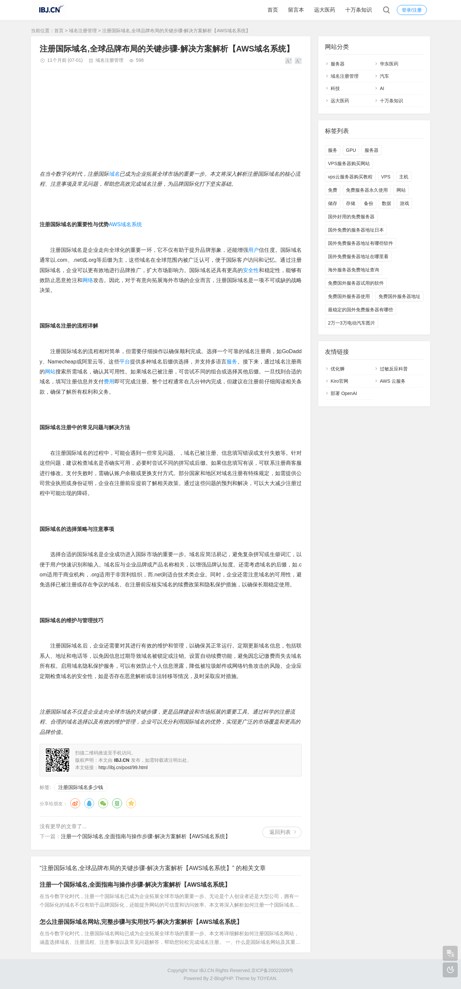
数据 (386, 203)
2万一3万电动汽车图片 (351, 323)
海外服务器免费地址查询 (353, 269)
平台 (124, 361)
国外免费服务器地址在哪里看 (358, 256)
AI (382, 88)
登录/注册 (412, 10)
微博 (75, 803)
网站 (50, 371)
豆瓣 (117, 803)
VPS (385, 176)
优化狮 (338, 368)
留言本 (296, 10)
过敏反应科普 (394, 368)
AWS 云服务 (392, 381)
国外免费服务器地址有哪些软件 (360, 243)
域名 (114, 174)
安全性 (251, 270)
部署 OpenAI (344, 393)
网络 (87, 280)
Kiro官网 (339, 381)
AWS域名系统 (125, 224)
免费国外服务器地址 (399, 296)
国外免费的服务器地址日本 (356, 230)
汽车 (384, 76)
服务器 (338, 63)
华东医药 (389, 63)
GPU (351, 150)
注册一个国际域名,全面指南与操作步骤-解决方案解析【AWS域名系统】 (146, 836)
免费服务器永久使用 (367, 190)
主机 (403, 176)
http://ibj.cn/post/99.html (123, 767)
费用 (109, 381)
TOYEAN (266, 978)
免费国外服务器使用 (349, 296)
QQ (89, 803)
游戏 (404, 203)
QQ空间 (131, 803)
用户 (253, 250)
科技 (335, 88)
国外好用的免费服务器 (351, 216)
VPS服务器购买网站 (349, 163)
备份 (368, 203)
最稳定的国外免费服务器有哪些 (360, 309)
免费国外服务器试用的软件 (356, 283)
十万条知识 (358, 10)
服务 (232, 361)
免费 (332, 190)
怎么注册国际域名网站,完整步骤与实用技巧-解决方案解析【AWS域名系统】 (141, 922)
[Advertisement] (171, 122)
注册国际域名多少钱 (80, 787)
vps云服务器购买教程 (350, 176)
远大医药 (324, 10)
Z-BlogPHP (221, 978)
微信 (103, 803)
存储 (350, 203)
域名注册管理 (83, 30)
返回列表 (280, 832)
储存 (332, 203)
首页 (272, 10)
